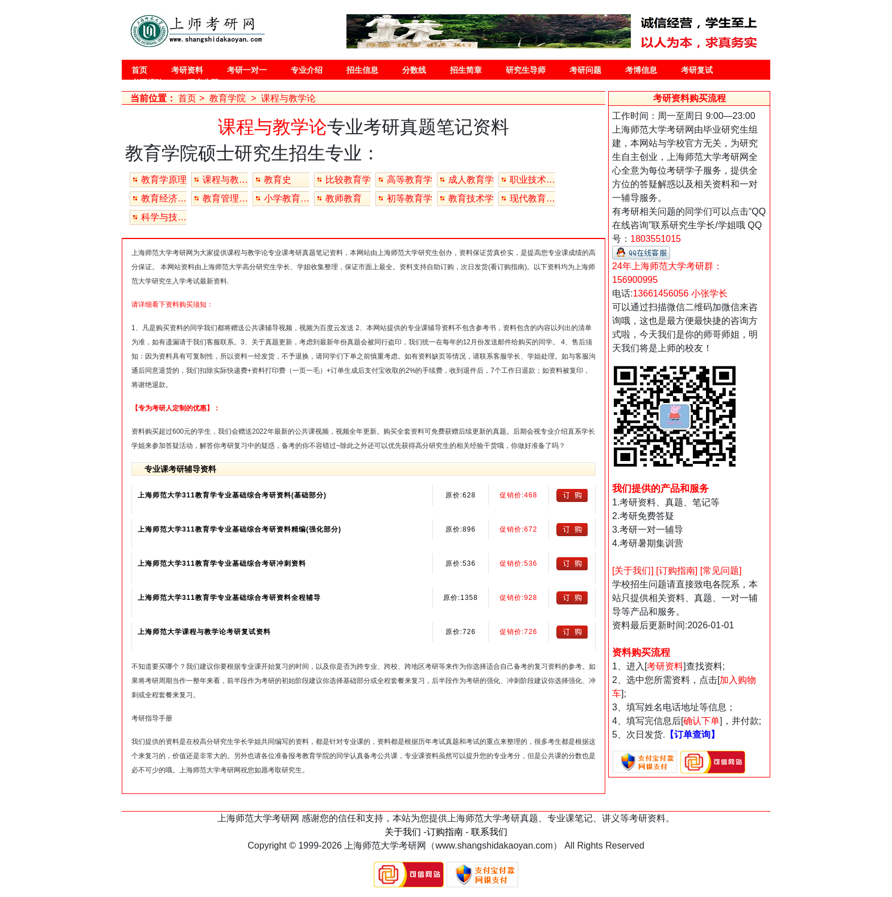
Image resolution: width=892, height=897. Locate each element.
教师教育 (343, 198)
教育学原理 (164, 179)
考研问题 (585, 70)
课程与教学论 (225, 179)
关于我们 (403, 832)
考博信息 (641, 70)
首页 (139, 70)
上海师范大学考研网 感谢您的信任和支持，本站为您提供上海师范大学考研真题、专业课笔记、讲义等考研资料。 (446, 818)
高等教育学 (409, 179)
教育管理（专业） (225, 198)
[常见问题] (721, 570)
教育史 (277, 179)
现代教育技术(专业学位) (532, 198)
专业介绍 (307, 70)
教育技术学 (471, 198)
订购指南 (445, 832)
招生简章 (466, 70)
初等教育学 (409, 198)
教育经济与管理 (164, 198)
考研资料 (187, 70)
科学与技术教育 (164, 217)
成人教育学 (471, 179)
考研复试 (697, 70)
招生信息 (362, 70)
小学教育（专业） (286, 198)
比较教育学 (348, 179)
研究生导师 (526, 70)
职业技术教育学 (532, 179)
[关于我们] (633, 570)
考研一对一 (247, 70)
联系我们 (489, 832)
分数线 (414, 70)
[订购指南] (676, 570)
